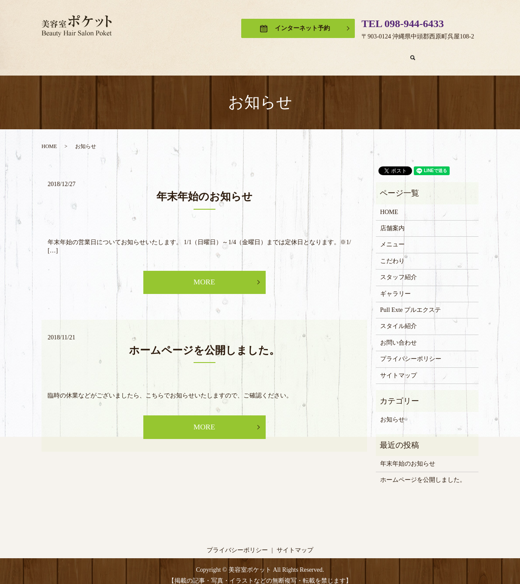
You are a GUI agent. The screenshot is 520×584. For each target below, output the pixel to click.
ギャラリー (321, 53)
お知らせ (392, 411)
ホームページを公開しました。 (204, 343)
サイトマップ (398, 366)
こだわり (220, 53)
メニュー (177, 53)
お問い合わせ (398, 334)
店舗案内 (134, 53)
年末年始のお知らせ (204, 188)
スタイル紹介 (398, 317)
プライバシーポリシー (410, 350)
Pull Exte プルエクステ (385, 53)
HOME (95, 53)
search (438, 54)
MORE (204, 274)
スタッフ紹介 (269, 53)
